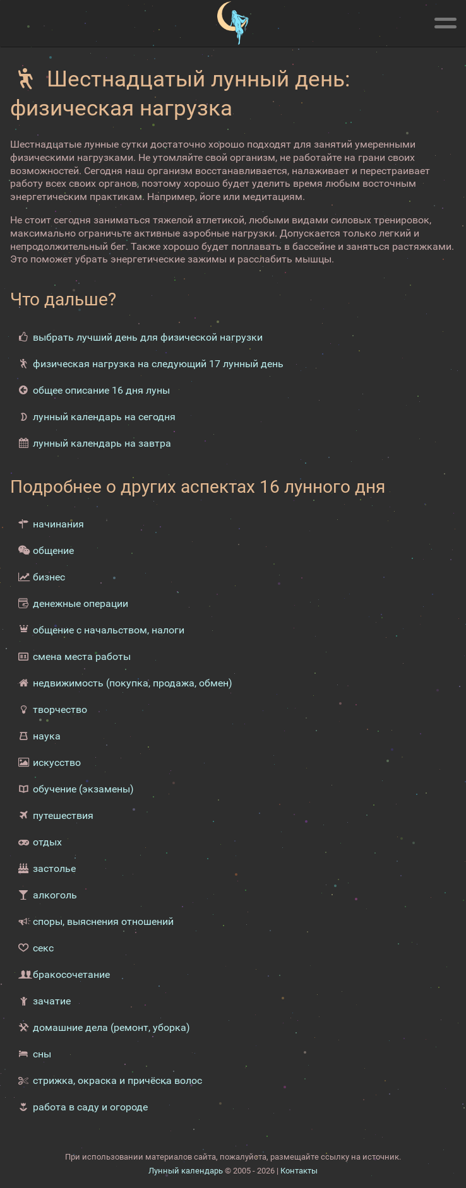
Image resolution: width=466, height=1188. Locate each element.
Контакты (299, 1170)
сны (42, 1054)
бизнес (49, 577)
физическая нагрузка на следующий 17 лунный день (158, 364)
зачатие (52, 1001)
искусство (57, 762)
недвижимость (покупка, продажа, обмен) (132, 683)
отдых (47, 842)
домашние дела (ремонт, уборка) (111, 1027)
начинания (58, 524)
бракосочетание (71, 974)
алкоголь (55, 895)
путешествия (63, 815)
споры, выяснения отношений (103, 921)
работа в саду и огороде (90, 1107)
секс (43, 948)
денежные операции (80, 603)
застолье (54, 868)
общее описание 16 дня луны (101, 390)
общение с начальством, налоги (108, 630)
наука (47, 736)
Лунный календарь (185, 1170)
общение (53, 550)
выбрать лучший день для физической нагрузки (148, 337)
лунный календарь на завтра (102, 443)
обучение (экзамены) (83, 789)
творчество (60, 709)
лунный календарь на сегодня (104, 417)
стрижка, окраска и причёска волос (117, 1080)
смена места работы (82, 656)
